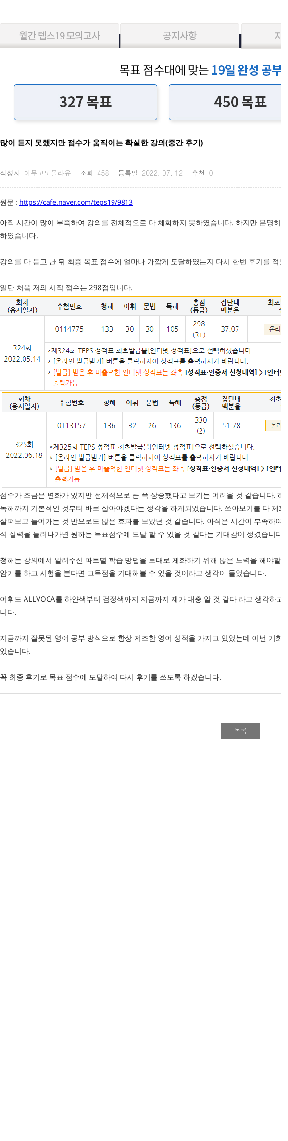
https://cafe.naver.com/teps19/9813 (76, 202)
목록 (240, 730)
